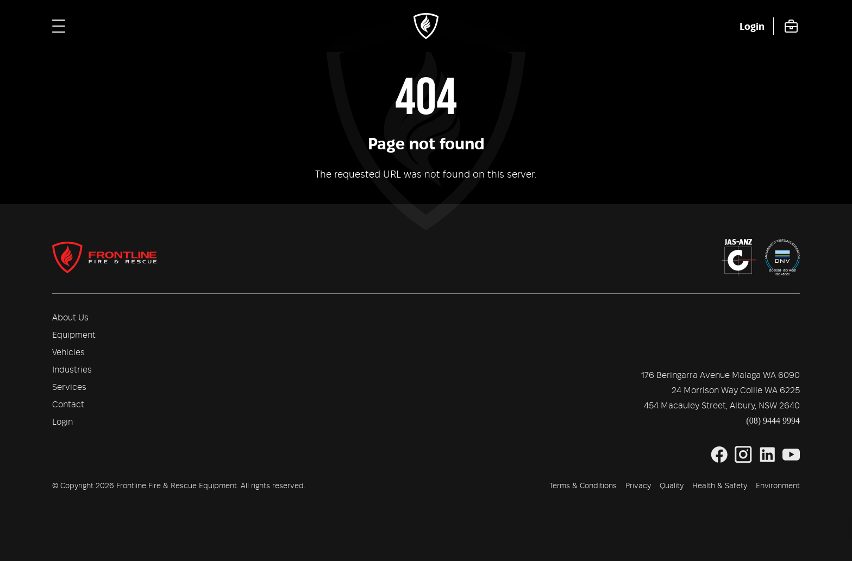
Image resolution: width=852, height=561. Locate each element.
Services (69, 387)
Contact (68, 404)
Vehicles (68, 352)
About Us (70, 317)
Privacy (638, 486)
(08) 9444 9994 (773, 420)
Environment (778, 486)
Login (62, 422)
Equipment (74, 335)
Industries (72, 369)
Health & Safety (719, 486)
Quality (672, 486)
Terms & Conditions (583, 486)
